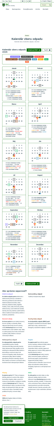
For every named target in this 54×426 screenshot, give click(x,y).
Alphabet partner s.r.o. (46, 418)
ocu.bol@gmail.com (46, 404)
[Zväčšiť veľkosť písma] (30, 1)
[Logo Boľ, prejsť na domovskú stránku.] (8, 5)
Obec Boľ (49, 420)
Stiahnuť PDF (34, 29)
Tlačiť (47, 29)
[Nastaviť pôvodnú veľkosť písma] (27, 1)
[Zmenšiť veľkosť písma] (25, 1)
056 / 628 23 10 (46, 402)
